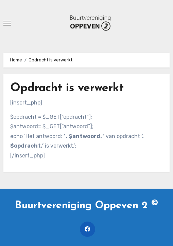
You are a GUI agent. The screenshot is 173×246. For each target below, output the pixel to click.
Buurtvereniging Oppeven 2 (86, 206)
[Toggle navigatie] (7, 23)
